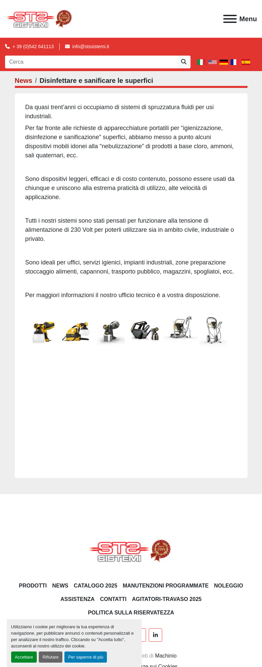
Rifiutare (50, 657)
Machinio (166, 656)
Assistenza (77, 599)
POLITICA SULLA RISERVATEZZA (131, 612)
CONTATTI (113, 599)
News (23, 80)
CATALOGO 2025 (95, 586)
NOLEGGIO (228, 586)
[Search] (91, 62)
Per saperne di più (85, 657)
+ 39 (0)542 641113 (33, 46)
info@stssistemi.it (90, 46)
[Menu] (230, 19)
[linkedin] (155, 635)
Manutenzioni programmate (166, 586)
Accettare (24, 657)
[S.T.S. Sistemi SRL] (131, 550)
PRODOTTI (33, 586)
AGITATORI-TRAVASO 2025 (167, 599)
